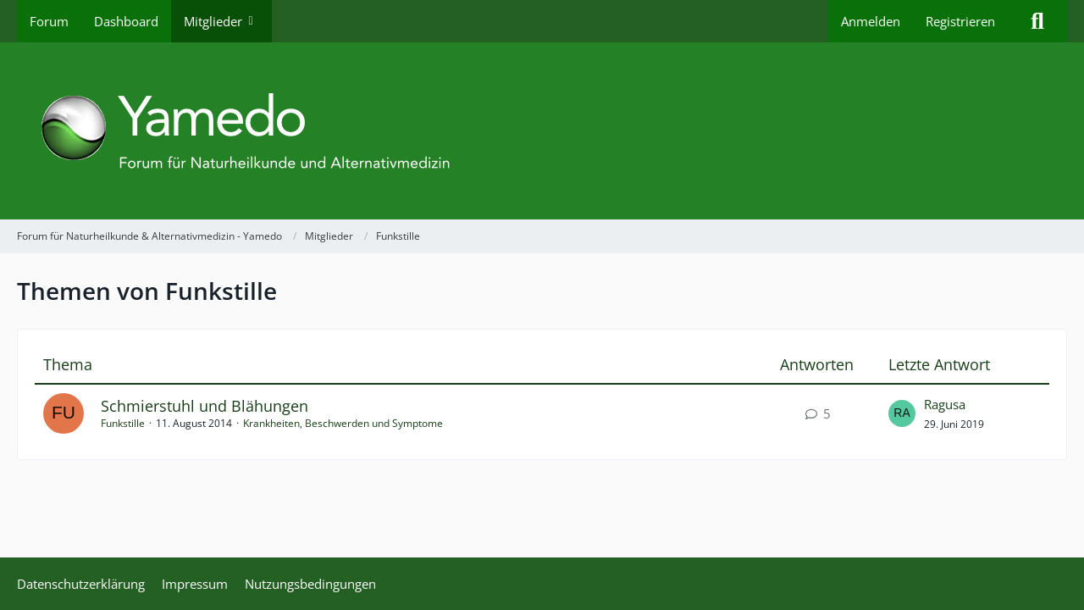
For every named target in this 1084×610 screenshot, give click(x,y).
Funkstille (123, 423)
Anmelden (870, 21)
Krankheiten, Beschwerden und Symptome (343, 423)
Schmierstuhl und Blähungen (204, 406)
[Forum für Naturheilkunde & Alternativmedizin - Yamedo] (542, 131)
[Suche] (1037, 21)
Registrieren (960, 21)
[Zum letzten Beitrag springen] (901, 413)
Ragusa (944, 404)
